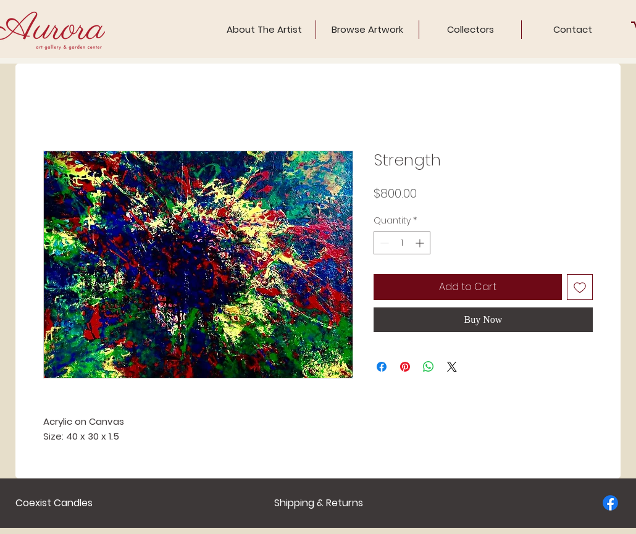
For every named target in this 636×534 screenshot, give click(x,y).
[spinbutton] (402, 243)
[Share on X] (452, 366)
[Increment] (421, 243)
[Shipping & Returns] (318, 503)
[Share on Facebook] (381, 366)
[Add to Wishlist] (580, 287)
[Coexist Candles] (54, 503)
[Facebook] (610, 503)
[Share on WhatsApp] (428, 366)
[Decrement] (383, 243)
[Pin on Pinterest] (405, 366)
